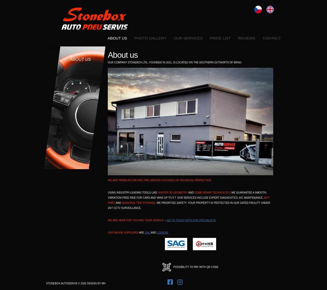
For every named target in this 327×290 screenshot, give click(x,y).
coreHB (162, 232)
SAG (147, 232)
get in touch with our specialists (191, 220)
